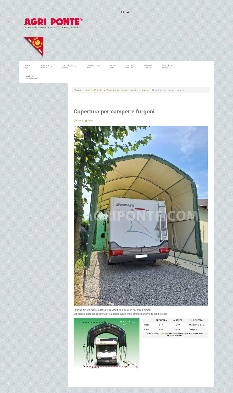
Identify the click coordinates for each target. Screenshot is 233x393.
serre (162, 334)
